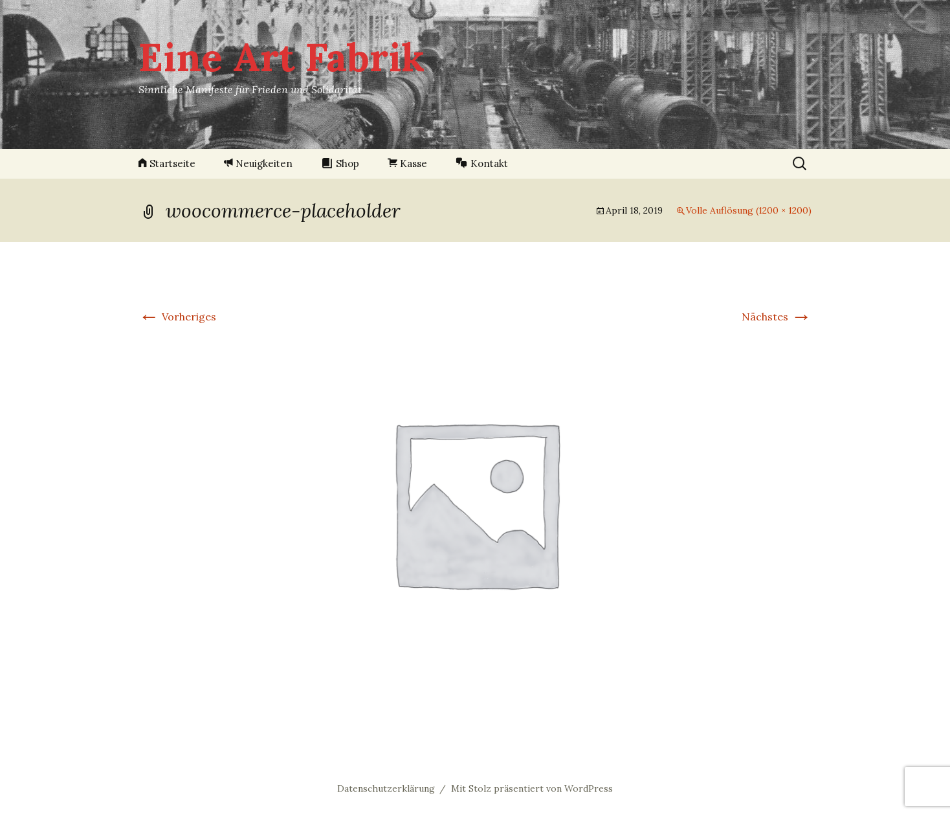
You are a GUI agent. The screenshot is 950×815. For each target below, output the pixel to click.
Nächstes (777, 316)
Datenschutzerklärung (386, 788)
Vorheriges (177, 316)
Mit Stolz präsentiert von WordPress (532, 788)
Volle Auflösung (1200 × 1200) (749, 210)
